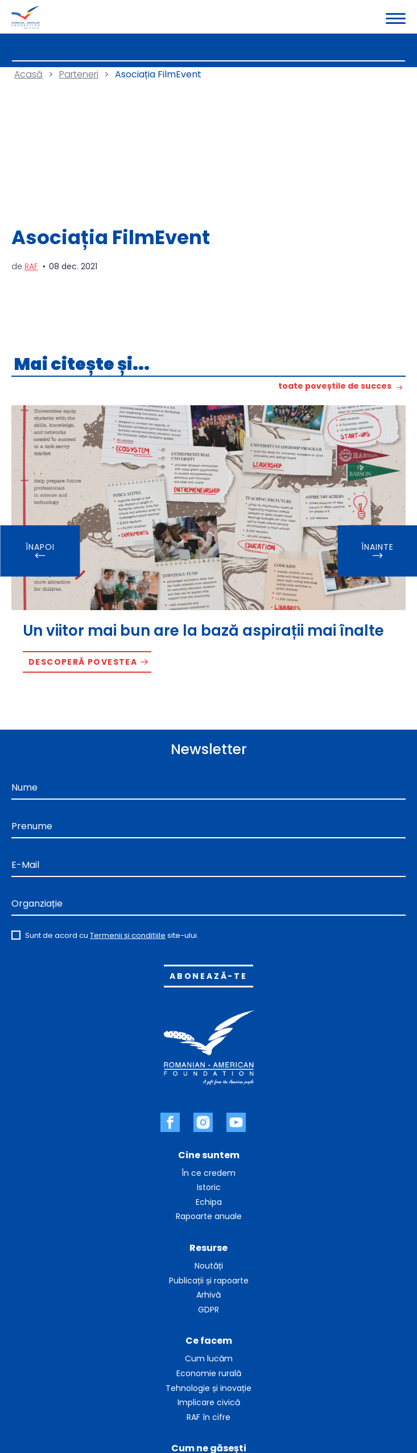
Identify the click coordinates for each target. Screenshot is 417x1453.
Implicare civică (208, 1402)
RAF (31, 266)
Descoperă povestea (82, 662)
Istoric (209, 1187)
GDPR (208, 1309)
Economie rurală (208, 1373)
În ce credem (208, 1173)
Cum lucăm (209, 1358)
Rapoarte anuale (209, 1216)
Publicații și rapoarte (209, 1280)
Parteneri (78, 74)
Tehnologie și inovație (208, 1388)
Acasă (28, 74)
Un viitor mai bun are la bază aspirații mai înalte (203, 630)
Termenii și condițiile (128, 935)
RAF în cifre (208, 1417)
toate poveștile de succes (334, 387)
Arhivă (208, 1294)
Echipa (209, 1202)
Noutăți (209, 1265)
